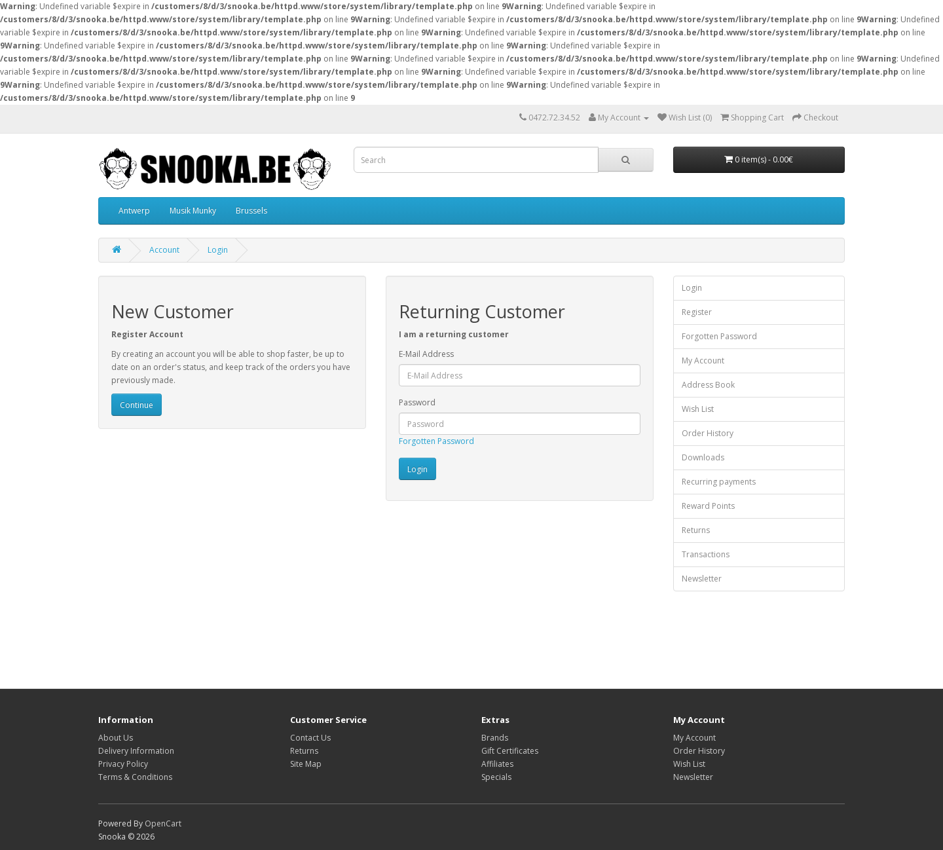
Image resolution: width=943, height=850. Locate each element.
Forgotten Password (436, 441)
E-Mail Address (426, 354)
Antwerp (134, 210)
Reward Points (708, 505)
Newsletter (702, 578)
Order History (707, 433)
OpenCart (163, 823)
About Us (115, 737)
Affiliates (497, 763)
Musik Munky (193, 210)
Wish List (698, 409)
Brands (494, 737)
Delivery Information (136, 750)
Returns (696, 530)
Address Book (708, 384)
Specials (496, 777)
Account (164, 249)
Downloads (703, 457)
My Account (703, 360)
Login (218, 249)
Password (417, 402)
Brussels (251, 210)
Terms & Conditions (135, 777)
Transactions (706, 554)
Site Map (306, 763)
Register (697, 312)
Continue (136, 405)
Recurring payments (719, 481)
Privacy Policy (123, 763)
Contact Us (310, 737)
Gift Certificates (509, 750)
